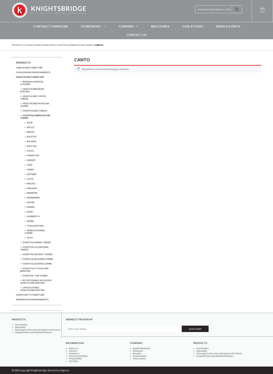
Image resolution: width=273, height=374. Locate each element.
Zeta (30, 237)
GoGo (30, 150)
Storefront (93, 26)
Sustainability (139, 356)
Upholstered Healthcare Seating (32, 288)
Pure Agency (62, 370)
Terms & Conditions (78, 356)
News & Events (228, 26)
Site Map (73, 361)
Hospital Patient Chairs (37, 254)
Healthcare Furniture (30, 77)
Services (73, 350)
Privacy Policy (75, 358)
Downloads (20, 327)
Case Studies (192, 26)
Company (128, 26)
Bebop (31, 132)
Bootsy (32, 136)
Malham (32, 188)
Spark (30, 221)
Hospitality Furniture (30, 294)
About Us (73, 348)
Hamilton (33, 155)
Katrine (31, 174)
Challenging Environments (33, 72)
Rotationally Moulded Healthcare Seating (36, 281)
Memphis (32, 193)
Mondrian (33, 197)
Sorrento (33, 216)
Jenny (30, 169)
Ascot (31, 127)
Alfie (30, 122)
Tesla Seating (35, 225)
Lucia (30, 179)
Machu (31, 183)
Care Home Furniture (29, 67)
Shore (31, 202)
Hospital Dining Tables (37, 242)
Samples (137, 353)
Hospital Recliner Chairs (38, 259)
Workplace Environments (32, 299)
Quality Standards (141, 348)
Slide (30, 211)
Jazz (29, 164)
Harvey (31, 160)
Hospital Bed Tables (35, 110)
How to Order (139, 358)
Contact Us (137, 35)
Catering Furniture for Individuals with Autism (38, 329)
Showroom (138, 350)
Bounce (31, 141)
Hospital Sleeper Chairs (37, 263)
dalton (31, 146)
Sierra (31, 207)
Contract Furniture (50, 26)
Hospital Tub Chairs (35, 275)
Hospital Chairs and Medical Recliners (33, 332)
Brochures (160, 26)
